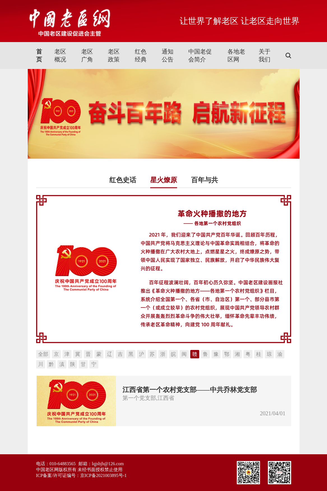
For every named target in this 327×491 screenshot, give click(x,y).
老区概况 (60, 55)
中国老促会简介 (200, 55)
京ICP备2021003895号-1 (103, 475)
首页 (39, 55)
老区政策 (114, 55)
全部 (43, 354)
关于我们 (264, 55)
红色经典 (141, 55)
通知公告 (167, 55)
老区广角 (87, 55)
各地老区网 (236, 55)
